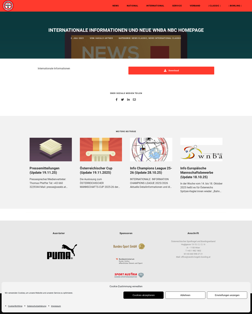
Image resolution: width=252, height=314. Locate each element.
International (153, 5)
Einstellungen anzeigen (227, 295)
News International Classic (164, 38)
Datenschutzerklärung (36, 306)
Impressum (56, 306)
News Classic (139, 38)
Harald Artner (104, 38)
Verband (192, 5)
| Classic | (212, 5)
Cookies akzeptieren (144, 295)
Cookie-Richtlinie (15, 306)
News (113, 5)
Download (171, 70)
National (130, 5)
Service (174, 5)
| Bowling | (232, 5)
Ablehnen (185, 295)
